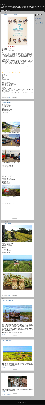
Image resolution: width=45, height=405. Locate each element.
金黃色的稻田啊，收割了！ (7, 223)
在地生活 (5, 394)
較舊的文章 (31, 397)
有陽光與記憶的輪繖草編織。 (7, 373)
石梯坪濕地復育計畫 (37, 16)
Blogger (26, 402)
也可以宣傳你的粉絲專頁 (38, 18)
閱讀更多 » (3, 334)
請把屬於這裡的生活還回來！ (7, 102)
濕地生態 (10, 394)
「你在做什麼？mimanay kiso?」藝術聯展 (9, 14)
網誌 (2, 10)
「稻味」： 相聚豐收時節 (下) (7, 300)
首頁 (15, 397)
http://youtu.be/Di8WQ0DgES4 (6, 204)
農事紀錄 (41, 22)
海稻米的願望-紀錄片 (8, 10)
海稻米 (36, 23)
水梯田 (37, 22)
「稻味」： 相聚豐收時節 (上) (7, 340)
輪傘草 (8, 394)
